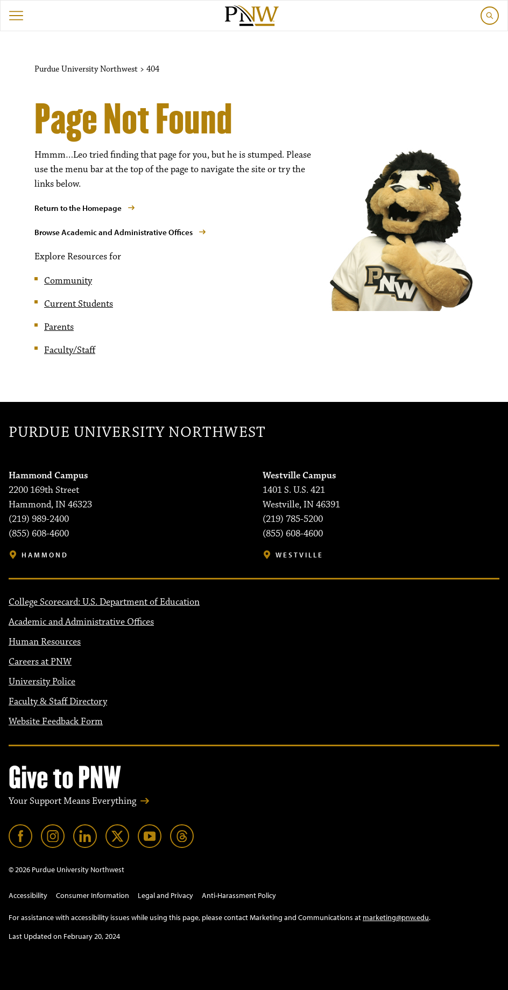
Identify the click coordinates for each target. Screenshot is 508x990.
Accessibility (28, 895)
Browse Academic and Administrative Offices (113, 232)
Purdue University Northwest (137, 432)
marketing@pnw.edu (396, 917)
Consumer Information (92, 895)
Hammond (45, 555)
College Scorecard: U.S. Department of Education (104, 602)
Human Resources (45, 642)
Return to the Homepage (78, 208)
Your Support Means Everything (72, 801)
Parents (59, 327)
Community (68, 281)
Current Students (78, 304)
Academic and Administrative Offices (81, 622)
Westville (299, 555)
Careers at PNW (40, 662)
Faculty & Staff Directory (58, 702)
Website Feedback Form (56, 721)
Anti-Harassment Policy (239, 895)
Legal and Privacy (165, 895)
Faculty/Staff (69, 350)
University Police (42, 682)
